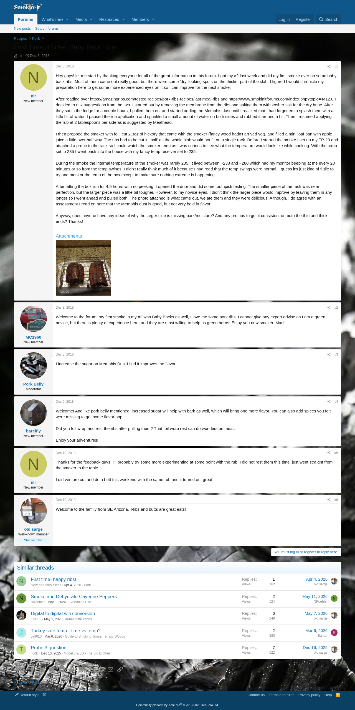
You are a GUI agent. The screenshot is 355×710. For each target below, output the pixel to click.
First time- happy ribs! (53, 579)
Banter (323, 636)
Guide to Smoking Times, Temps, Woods (95, 636)
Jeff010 (36, 636)
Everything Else (80, 602)
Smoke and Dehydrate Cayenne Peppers (74, 596)
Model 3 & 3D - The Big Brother (87, 653)
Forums (25, 19)
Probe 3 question (49, 647)
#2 (336, 307)
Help (328, 695)
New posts (22, 28)
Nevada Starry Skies (46, 585)
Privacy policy (309, 695)
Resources (109, 19)
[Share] (329, 66)
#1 (336, 66)
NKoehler (38, 602)
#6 (336, 500)
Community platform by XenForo (177, 705)
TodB (34, 653)
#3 (336, 354)
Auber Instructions (78, 619)
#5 (336, 453)
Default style (27, 695)
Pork (87, 585)
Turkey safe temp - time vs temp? (66, 630)
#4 (336, 402)
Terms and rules (281, 695)
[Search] (328, 19)
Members (140, 19)
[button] (67, 19)
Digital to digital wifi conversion (63, 613)
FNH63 (36, 619)
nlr (20, 56)
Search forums (47, 28)
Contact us (256, 695)
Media (81, 19)
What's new (52, 19)
